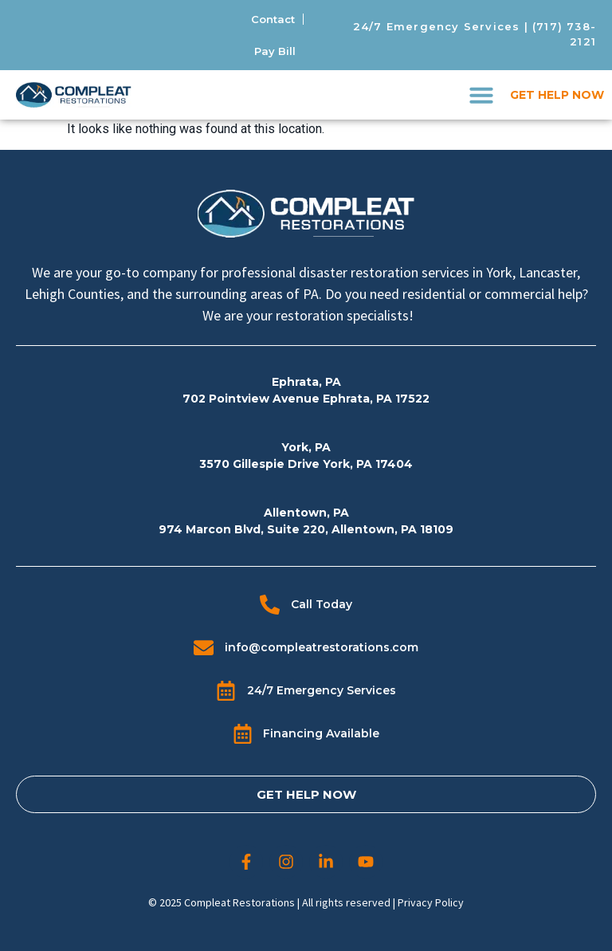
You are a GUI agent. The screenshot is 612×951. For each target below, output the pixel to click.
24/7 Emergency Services (436, 26)
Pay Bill (275, 51)
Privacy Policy (431, 902)
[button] (481, 95)
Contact (273, 19)
